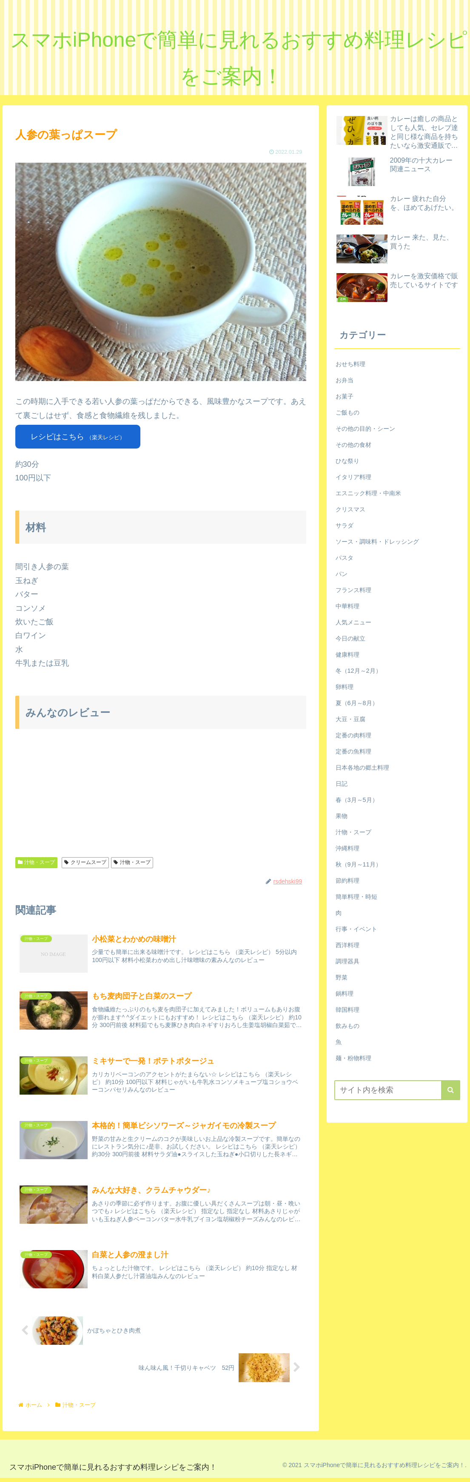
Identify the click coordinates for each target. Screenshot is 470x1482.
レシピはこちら (78, 436)
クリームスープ (85, 862)
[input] (397, 1090)
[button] (450, 1090)
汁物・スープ (36, 862)
